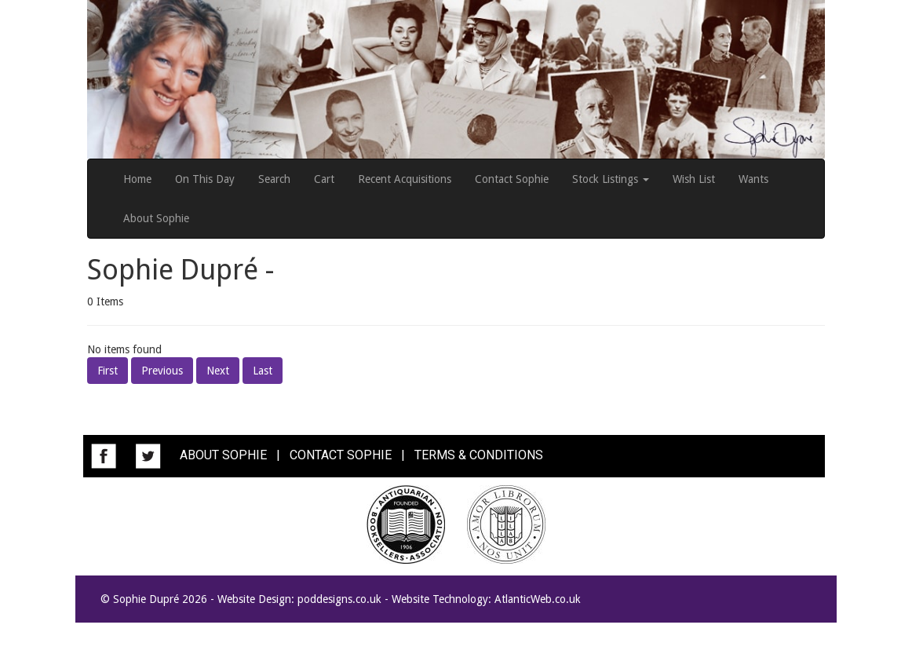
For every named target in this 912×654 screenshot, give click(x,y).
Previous (162, 370)
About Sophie (156, 218)
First (107, 370)
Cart (324, 179)
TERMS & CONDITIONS (478, 455)
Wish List (694, 179)
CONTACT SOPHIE (341, 455)
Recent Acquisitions (404, 179)
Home (137, 179)
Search (274, 179)
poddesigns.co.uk (339, 599)
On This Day (205, 179)
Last (262, 370)
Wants (753, 179)
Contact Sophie (512, 179)
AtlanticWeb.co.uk (537, 599)
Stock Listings (610, 179)
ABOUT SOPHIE (223, 455)
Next (217, 370)
